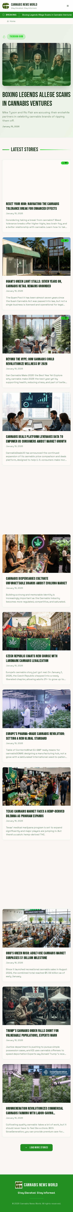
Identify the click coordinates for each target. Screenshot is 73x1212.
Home (11, 21)
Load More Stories (36, 1147)
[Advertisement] (36, 499)
